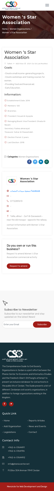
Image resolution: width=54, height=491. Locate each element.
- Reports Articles (36, 420)
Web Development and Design (33, 486)
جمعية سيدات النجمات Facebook (25, 191)
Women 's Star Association (29, 180)
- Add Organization (11, 426)
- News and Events (36, 426)
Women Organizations (29, 157)
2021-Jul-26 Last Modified (36, 64)
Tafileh (8, 64)
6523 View (18, 64)
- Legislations (9, 432)
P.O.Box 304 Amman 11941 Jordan (24, 470)
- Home (6, 420)
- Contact (32, 432)
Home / (5, 29)
